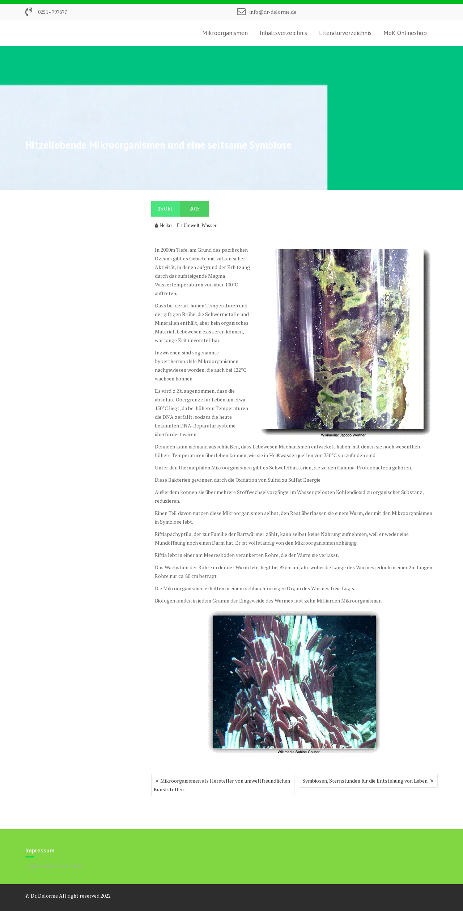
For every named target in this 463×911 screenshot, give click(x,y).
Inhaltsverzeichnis (283, 33)
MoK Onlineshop (405, 33)
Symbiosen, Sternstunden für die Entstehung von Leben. (365, 780)
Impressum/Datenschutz (53, 865)
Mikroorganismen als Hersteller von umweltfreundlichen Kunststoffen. (222, 785)
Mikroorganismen (225, 33)
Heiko (163, 225)
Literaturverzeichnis (345, 33)
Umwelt (191, 225)
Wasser (209, 225)
